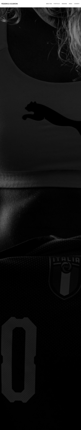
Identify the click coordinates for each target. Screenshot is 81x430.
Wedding (64, 3)
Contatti (76, 3)
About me (49, 3)
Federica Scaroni (9, 3)
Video (70, 3)
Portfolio (57, 3)
